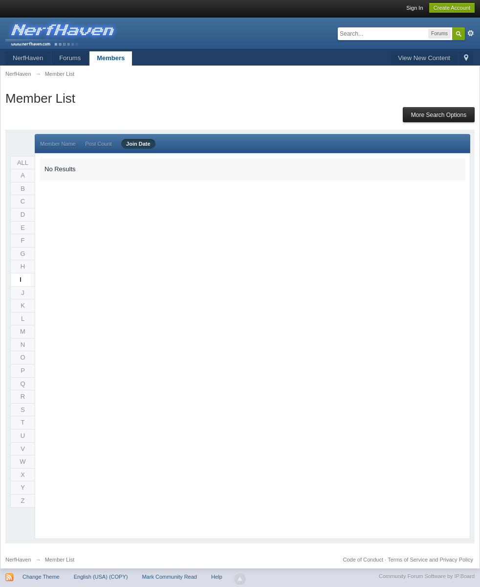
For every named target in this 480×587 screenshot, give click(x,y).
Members (111, 58)
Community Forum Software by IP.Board (427, 576)
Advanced (471, 33)
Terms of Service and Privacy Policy (430, 560)
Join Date (138, 144)
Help (216, 577)
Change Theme (41, 577)
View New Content (424, 58)
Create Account (452, 8)
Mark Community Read (169, 577)
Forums (70, 58)
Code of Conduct (363, 560)
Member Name (58, 144)
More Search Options (438, 115)
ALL (22, 162)
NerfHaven (28, 58)
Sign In (414, 8)
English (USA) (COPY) (101, 577)
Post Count (98, 144)
